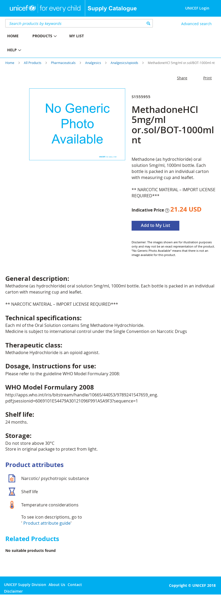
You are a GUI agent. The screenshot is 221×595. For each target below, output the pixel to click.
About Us (57, 584)
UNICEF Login (197, 8)
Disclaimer (13, 591)
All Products (32, 63)
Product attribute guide (47, 523)
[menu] (55, 44)
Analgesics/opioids (124, 63)
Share (182, 77)
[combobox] (79, 23)
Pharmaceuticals (63, 63)
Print (207, 77)
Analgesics (93, 63)
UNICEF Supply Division (25, 584)
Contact (75, 584)
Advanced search (196, 23)
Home (9, 63)
